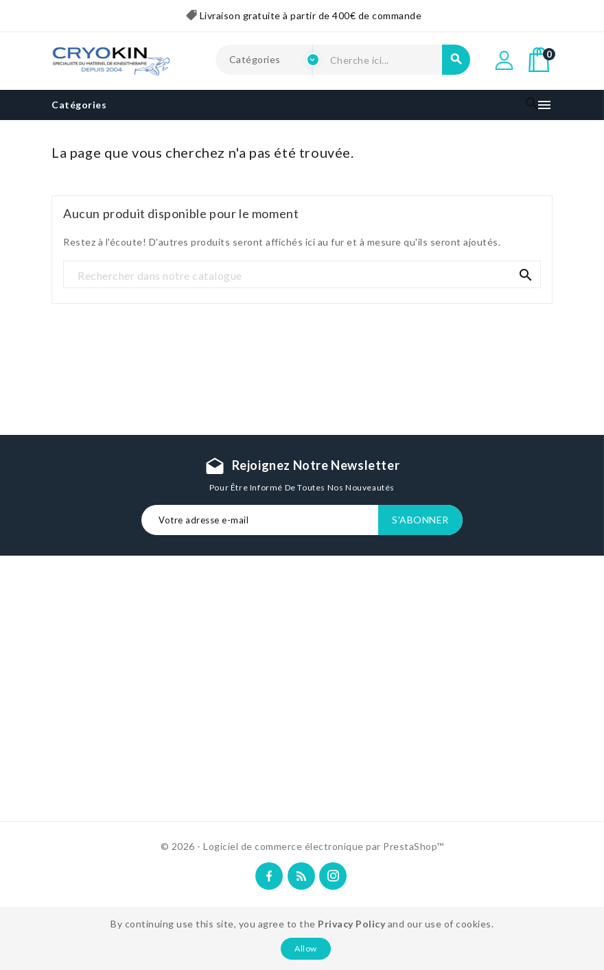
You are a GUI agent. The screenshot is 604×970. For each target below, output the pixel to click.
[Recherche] (302, 275)
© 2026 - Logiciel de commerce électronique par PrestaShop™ (302, 846)
